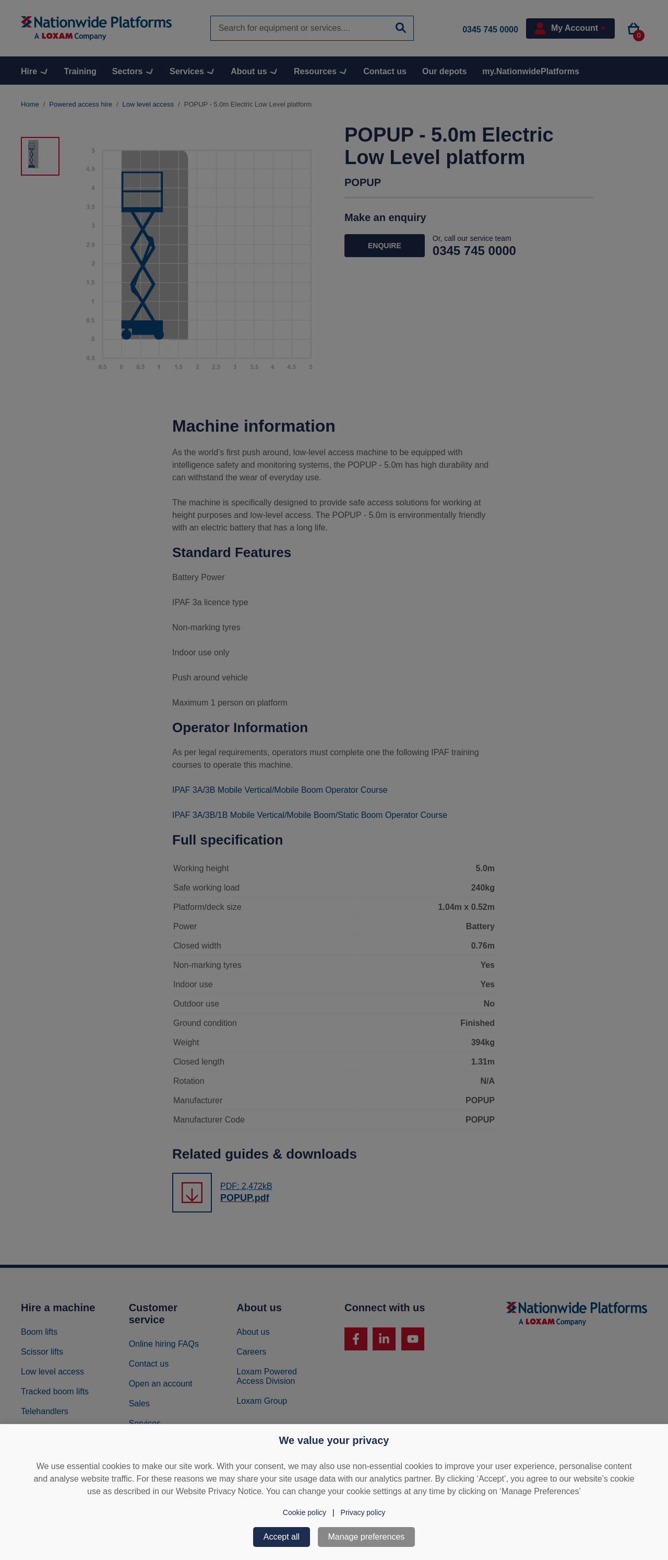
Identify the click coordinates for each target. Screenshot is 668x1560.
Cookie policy (304, 1512)
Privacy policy (363, 1512)
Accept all (282, 1536)
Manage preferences (366, 1536)
